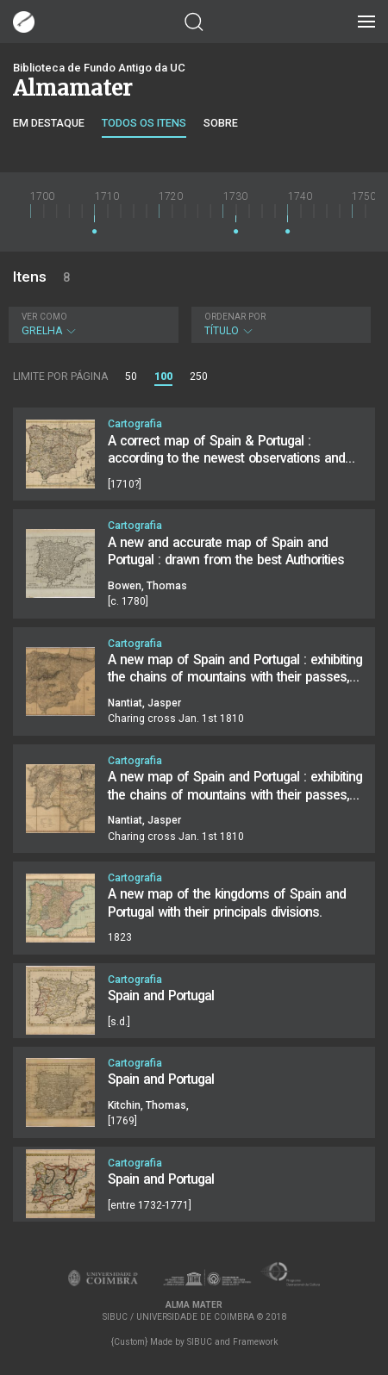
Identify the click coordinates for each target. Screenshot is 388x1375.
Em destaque (48, 122)
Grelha (91, 324)
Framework (255, 1342)
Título (279, 324)
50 (131, 376)
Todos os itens (144, 122)
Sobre (220, 122)
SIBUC (199, 1342)
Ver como (44, 316)
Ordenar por (235, 316)
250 (199, 376)
